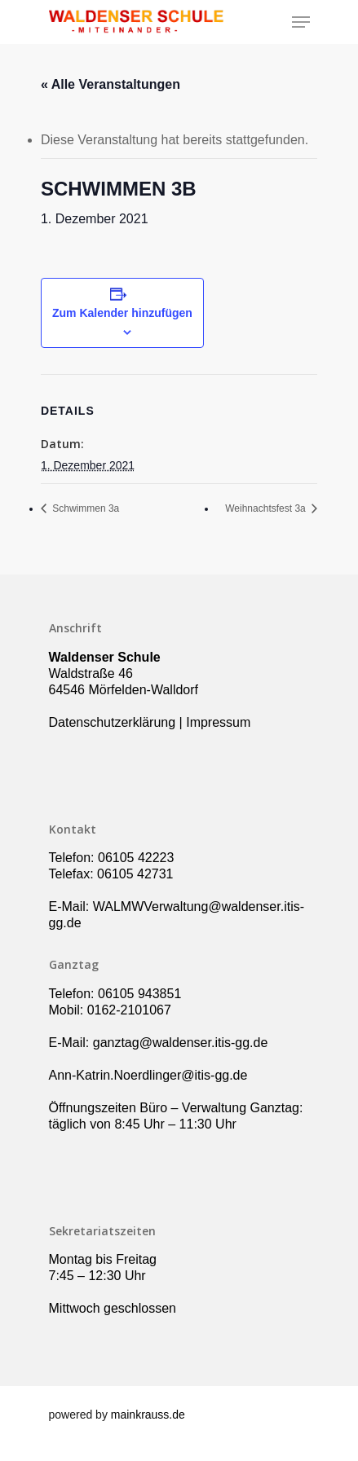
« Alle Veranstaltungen (110, 84)
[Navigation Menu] (301, 22)
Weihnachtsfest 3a (266, 508)
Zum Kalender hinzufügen (122, 312)
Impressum (218, 722)
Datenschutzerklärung (112, 722)
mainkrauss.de (148, 1414)
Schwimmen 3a (84, 508)
